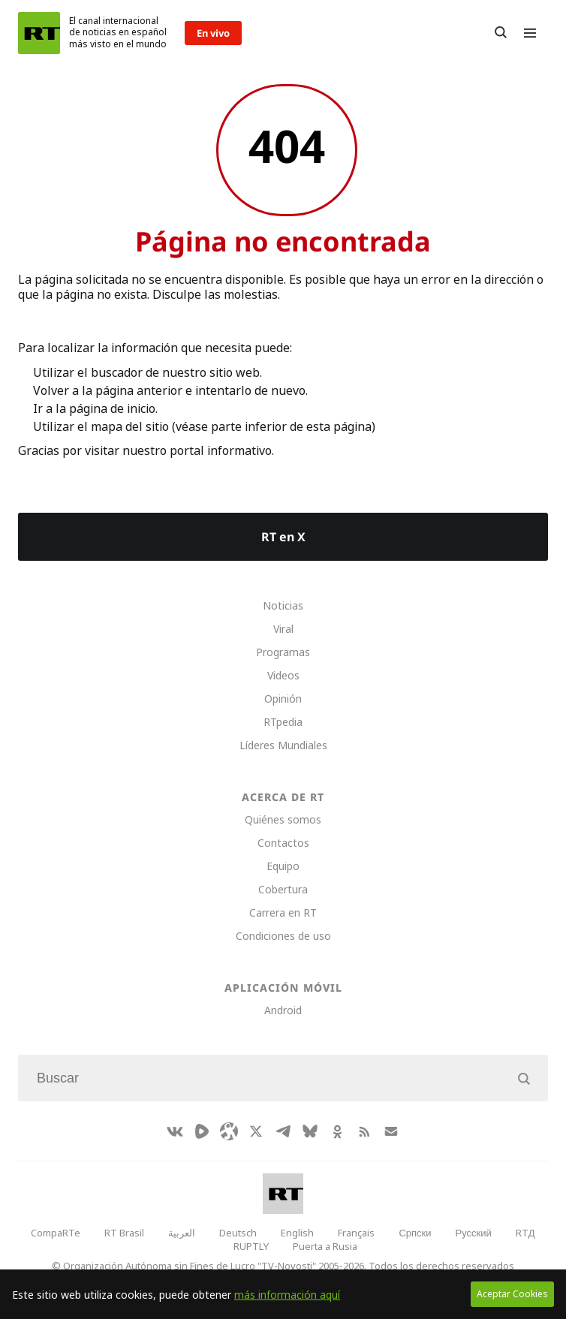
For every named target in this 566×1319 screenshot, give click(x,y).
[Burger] (530, 33)
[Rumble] (202, 1131)
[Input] (283, 1078)
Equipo (283, 866)
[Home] (39, 33)
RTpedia (283, 722)
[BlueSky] (310, 1131)
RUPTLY (251, 1246)
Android (283, 1010)
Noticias (283, 605)
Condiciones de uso (283, 936)
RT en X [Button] (283, 537)
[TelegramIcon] (283, 1131)
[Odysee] (229, 1131)
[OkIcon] (337, 1131)
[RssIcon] (364, 1131)
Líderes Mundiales (283, 745)
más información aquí (287, 1294)
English (297, 1232)
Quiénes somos (283, 819)
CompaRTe (55, 1232)
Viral (283, 629)
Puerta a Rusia (325, 1246)
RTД (525, 1232)
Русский (474, 1232)
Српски (415, 1232)
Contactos (283, 843)
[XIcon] (256, 1131)
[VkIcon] (175, 1131)
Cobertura (283, 889)
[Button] (500, 33)
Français (356, 1232)
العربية (181, 1232)
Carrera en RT (283, 912)
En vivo (213, 33)
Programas (283, 652)
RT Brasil (124, 1232)
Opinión (283, 698)
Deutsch (238, 1232)
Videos (283, 675)
